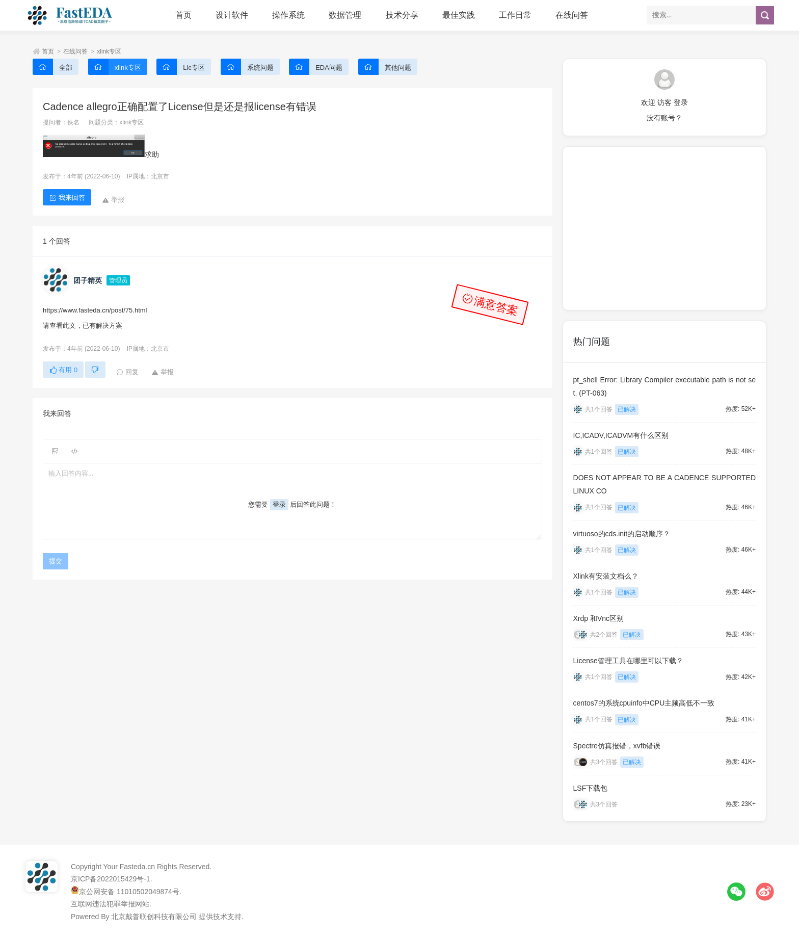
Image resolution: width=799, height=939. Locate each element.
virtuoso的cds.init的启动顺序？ (622, 534)
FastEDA (71, 15)
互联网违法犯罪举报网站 (110, 904)
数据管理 (345, 15)
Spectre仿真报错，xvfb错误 (617, 746)
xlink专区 (109, 51)
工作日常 (515, 15)
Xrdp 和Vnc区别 (598, 618)
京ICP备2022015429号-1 (110, 879)
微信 (736, 891)
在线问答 (571, 15)
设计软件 (232, 15)
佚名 (73, 122)
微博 (765, 891)
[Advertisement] (664, 228)
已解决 (627, 409)
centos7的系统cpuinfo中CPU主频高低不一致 (644, 703)
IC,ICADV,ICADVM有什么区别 (621, 435)
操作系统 (288, 15)
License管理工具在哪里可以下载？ (628, 661)
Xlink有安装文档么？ (605, 576)
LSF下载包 (590, 788)
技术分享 (402, 15)
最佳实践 (458, 15)
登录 (279, 504)
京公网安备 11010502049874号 (129, 892)
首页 (183, 15)
